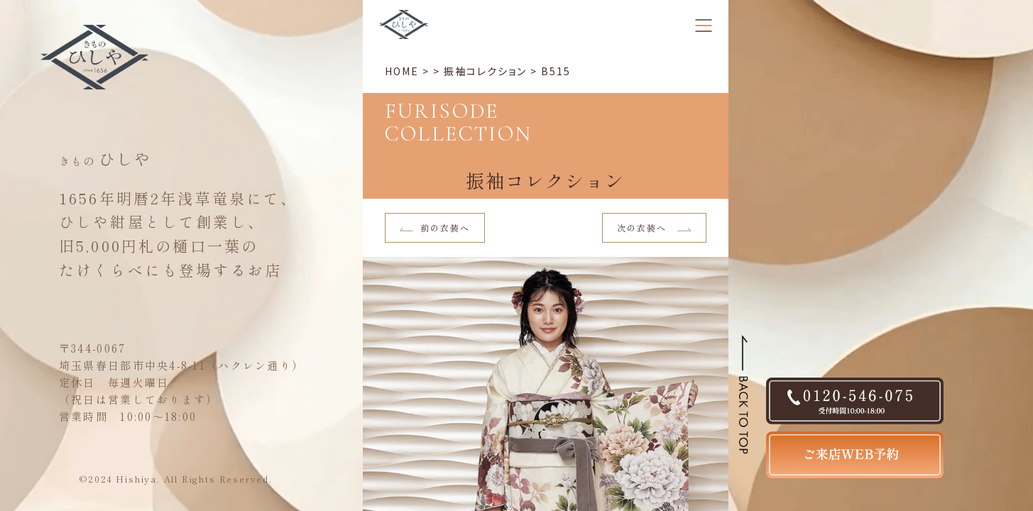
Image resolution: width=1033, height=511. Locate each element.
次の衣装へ (654, 227)
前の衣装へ (435, 227)
